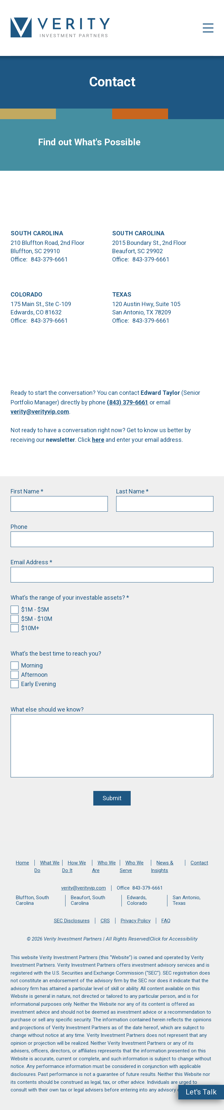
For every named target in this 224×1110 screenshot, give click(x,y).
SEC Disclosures (72, 921)
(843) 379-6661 (127, 402)
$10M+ (30, 627)
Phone (19, 526)
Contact (199, 863)
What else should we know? (47, 709)
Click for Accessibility (174, 939)
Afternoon (34, 674)
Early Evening (38, 683)
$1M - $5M (35, 609)
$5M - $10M (36, 618)
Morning (32, 665)
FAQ (165, 921)
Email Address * (31, 562)
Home (22, 863)
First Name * (27, 491)
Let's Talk (201, 1092)
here (98, 439)
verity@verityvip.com (40, 411)
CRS (105, 921)
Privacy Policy (136, 921)
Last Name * (132, 491)
